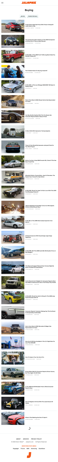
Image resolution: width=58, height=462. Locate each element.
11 (23, 137)
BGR (28, 448)
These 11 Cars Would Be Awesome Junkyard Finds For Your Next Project (39, 146)
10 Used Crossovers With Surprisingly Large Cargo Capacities (38, 236)
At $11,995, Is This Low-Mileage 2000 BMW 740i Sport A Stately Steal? (40, 85)
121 (23, 197)
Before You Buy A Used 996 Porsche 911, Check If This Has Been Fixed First (40, 161)
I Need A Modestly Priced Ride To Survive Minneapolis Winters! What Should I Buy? (39, 206)
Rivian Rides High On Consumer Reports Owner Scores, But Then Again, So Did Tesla (40, 372)
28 (23, 393)
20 (23, 243)
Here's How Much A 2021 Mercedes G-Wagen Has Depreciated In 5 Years (38, 327)
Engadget (16, 448)
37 (23, 122)
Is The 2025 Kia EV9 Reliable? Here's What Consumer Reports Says (39, 387)
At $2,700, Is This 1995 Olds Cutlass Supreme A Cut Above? (38, 221)
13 (23, 182)
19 (23, 318)
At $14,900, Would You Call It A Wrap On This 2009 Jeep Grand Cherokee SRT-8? (40, 296)
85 (23, 61)
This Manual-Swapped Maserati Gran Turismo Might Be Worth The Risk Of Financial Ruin (39, 266)
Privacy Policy (36, 439)
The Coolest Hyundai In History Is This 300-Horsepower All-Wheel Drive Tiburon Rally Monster (40, 40)
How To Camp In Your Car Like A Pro (34, 357)
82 (23, 227)
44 (23, 288)
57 (23, 303)
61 (23, 92)
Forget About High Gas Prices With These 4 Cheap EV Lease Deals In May (39, 25)
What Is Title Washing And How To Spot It (36, 417)
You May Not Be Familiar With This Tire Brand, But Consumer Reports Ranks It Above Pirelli (38, 116)
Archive (26, 439)
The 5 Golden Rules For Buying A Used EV (36, 70)
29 (23, 378)
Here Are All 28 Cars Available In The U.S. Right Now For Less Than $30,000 (40, 342)
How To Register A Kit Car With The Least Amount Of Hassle (39, 402)
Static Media (19, 441)
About (18, 439)
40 (23, 77)
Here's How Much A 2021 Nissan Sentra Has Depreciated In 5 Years (40, 100)
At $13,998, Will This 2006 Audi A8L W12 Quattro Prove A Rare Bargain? (40, 251)
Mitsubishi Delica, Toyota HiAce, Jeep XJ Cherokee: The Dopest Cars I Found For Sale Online (40, 176)
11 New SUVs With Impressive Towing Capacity (37, 131)
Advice (23, 16)
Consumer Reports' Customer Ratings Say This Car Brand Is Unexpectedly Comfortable (40, 312)
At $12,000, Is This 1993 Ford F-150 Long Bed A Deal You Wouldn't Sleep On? (40, 55)
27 (23, 273)
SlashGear (42, 448)
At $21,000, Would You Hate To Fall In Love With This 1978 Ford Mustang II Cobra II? (40, 191)
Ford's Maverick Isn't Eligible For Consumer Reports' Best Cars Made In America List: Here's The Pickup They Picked (40, 281)
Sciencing (34, 448)
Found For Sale (32, 16)
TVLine (23, 448)
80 (23, 348)
